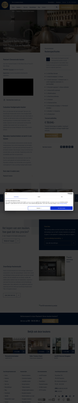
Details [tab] (39, 196)
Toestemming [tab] (16, 196)
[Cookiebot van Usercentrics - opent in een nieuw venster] (66, 193)
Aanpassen (39, 208)
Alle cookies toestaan (61, 208)
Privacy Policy (63, 203)
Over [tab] (62, 196)
